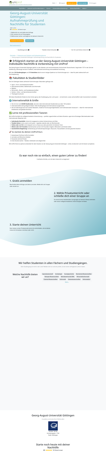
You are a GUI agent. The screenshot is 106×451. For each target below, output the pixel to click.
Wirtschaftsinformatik (83, 276)
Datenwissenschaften (74, 279)
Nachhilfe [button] (22, 8)
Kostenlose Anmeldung (17, 40)
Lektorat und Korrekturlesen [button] (35, 8)
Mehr (54, 3)
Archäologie (58, 274)
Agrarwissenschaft (47, 274)
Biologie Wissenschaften (52, 276)
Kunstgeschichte (69, 274)
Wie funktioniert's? (15, 45)
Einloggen (92, 3)
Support (62, 3)
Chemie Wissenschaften (51, 279)
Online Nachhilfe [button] (75, 8)
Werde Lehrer (29, 40)
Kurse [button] (48, 8)
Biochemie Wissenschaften (84, 274)
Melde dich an (72, 3)
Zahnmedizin (86, 279)
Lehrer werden (82, 3)
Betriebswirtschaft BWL (67, 276)
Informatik (63, 279)
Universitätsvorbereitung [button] (60, 8)
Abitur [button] (84, 8)
